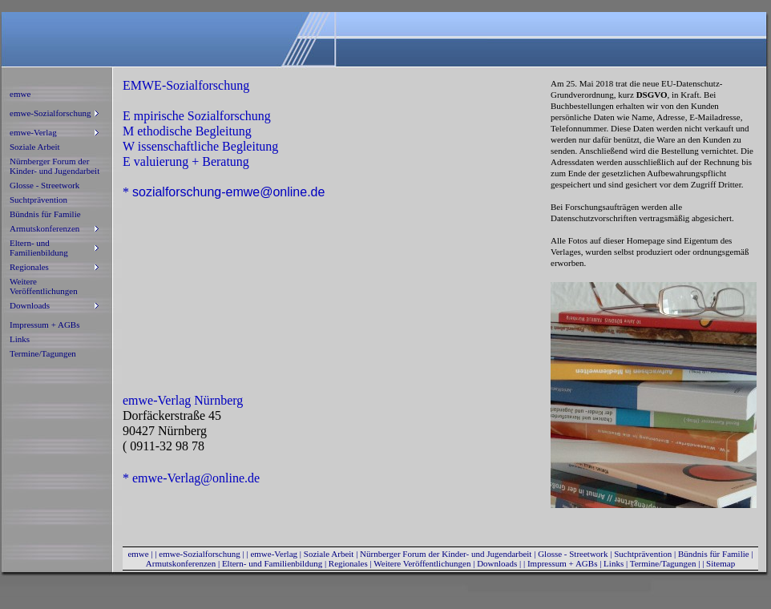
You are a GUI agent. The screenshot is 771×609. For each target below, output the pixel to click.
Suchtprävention (38, 199)
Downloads (497, 563)
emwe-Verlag (273, 554)
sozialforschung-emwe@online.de (228, 192)
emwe (20, 94)
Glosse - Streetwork (44, 185)
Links (20, 339)
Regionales (348, 563)
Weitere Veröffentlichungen (44, 286)
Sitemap (720, 563)
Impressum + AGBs (44, 324)
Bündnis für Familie (45, 214)
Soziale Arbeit (35, 146)
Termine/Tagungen (43, 353)
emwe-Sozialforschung (199, 554)
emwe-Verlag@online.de (196, 478)
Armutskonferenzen (181, 563)
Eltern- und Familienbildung (272, 563)
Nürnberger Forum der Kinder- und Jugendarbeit (54, 165)
